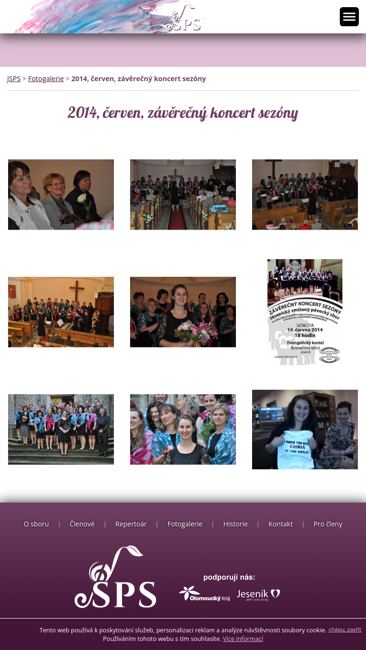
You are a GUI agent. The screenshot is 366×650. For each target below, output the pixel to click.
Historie (236, 523)
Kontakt (280, 523)
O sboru (36, 523)
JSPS (13, 78)
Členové (82, 523)
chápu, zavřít (345, 629)
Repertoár (131, 523)
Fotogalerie (46, 78)
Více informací (243, 638)
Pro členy (328, 523)
